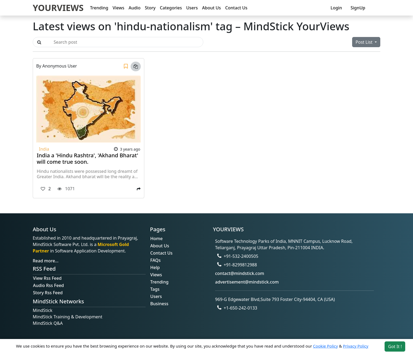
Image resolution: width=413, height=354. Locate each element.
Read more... (45, 261)
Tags (155, 289)
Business (159, 304)
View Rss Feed (47, 278)
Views (118, 8)
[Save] (126, 66)
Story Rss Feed (48, 293)
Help (155, 267)
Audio (134, 8)
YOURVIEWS (58, 7)
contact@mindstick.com (239, 273)
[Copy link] (136, 66)
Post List (365, 42)
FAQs (155, 260)
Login (336, 8)
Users (192, 8)
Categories (171, 8)
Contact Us (236, 8)
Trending (99, 8)
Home (156, 238)
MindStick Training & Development (67, 317)
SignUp (358, 8)
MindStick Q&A (48, 323)
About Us (211, 8)
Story (150, 8)
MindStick (42, 310)
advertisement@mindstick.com (247, 282)
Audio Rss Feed (48, 285)
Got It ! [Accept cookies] (395, 346)
